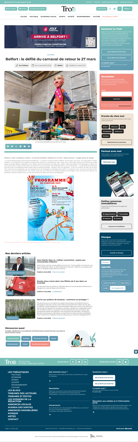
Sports (62, 16)
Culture (96, 16)
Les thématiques (18, 372)
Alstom (9, 273)
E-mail (103, 90)
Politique (34, 16)
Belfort (60, 65)
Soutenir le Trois (110, 16)
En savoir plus (105, 66)
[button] (8, 146)
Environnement (83, 16)
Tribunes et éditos (19, 396)
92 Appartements (109, 214)
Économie (16, 377)
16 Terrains (118, 218)
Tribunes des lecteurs (22, 393)
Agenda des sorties (20, 407)
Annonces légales (126, 2)
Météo (12, 416)
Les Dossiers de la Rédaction (19, 400)
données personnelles (125, 106)
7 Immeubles (123, 214)
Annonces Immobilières (110, 2)
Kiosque (13, 413)
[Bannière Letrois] (50, 48)
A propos (97, 2)
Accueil (24, 16)
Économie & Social (49, 16)
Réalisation (124, 429)
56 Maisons (107, 218)
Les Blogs (14, 390)
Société (71, 16)
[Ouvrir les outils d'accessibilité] (136, 352)
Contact (89, 2)
